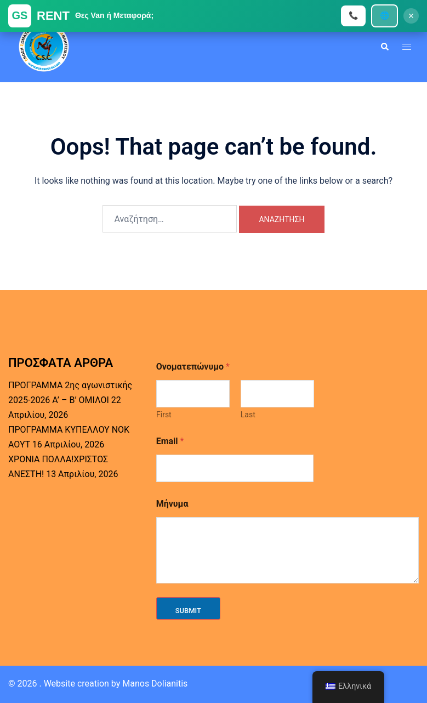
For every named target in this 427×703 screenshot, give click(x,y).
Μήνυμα (172, 503)
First (164, 414)
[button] (384, 46)
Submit (188, 610)
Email (170, 441)
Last (247, 414)
